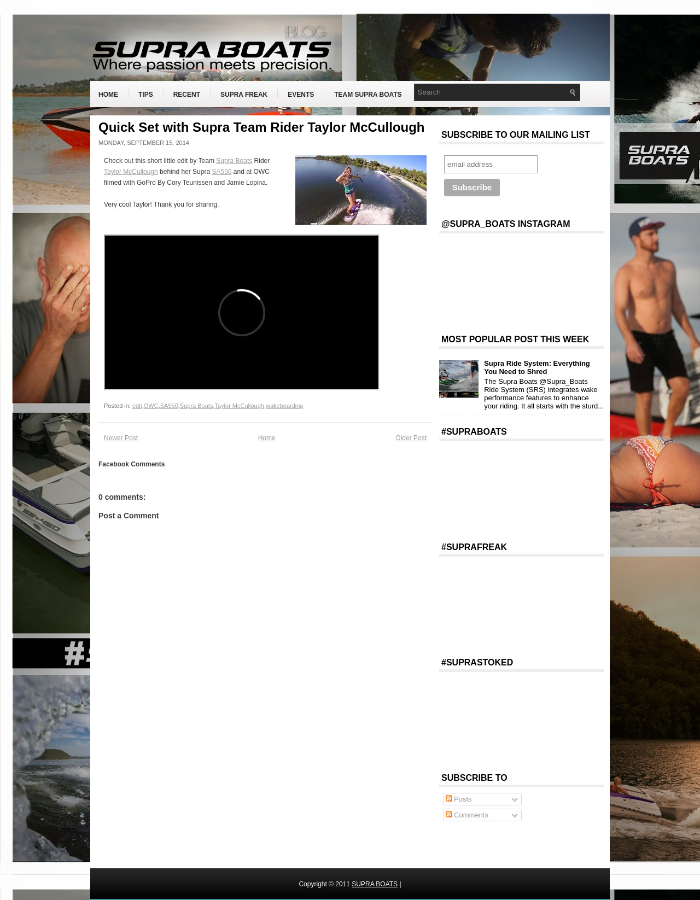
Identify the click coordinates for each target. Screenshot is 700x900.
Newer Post (121, 438)
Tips (145, 94)
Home (108, 94)
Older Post (411, 438)
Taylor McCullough (131, 172)
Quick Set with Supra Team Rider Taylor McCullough (261, 127)
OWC (151, 405)
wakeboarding (285, 405)
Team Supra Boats (367, 94)
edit (137, 405)
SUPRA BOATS (375, 884)
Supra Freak (243, 94)
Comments (467, 815)
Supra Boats (234, 161)
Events (301, 94)
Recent (186, 94)
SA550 (221, 172)
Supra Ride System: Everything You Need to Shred (537, 367)
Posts (459, 799)
